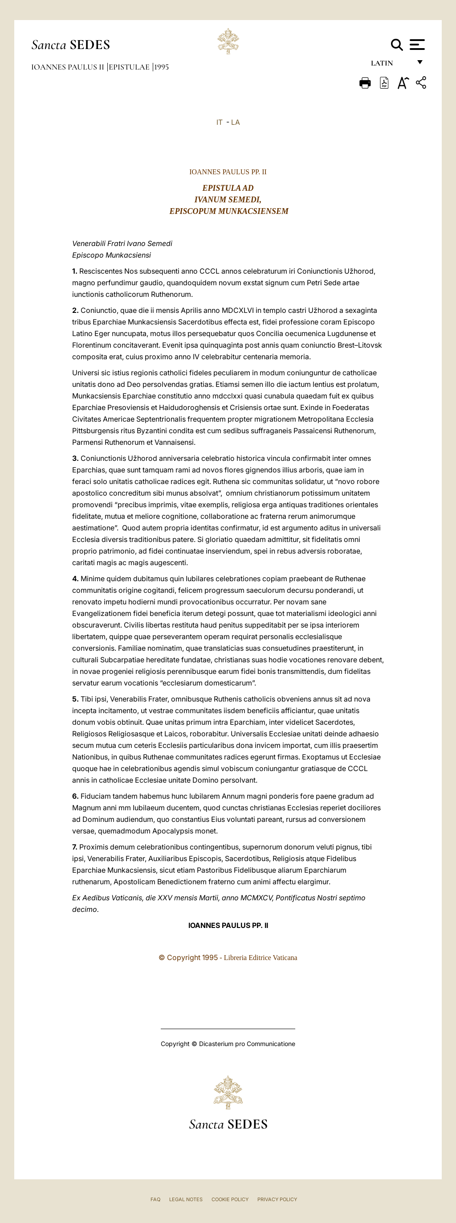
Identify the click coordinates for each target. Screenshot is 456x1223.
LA (235, 122)
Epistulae (130, 67)
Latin (390, 66)
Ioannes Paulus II (68, 67)
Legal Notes (186, 1199)
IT (219, 122)
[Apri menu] (416, 44)
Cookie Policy (230, 1199)
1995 (161, 67)
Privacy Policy (277, 1199)
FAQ (155, 1199)
